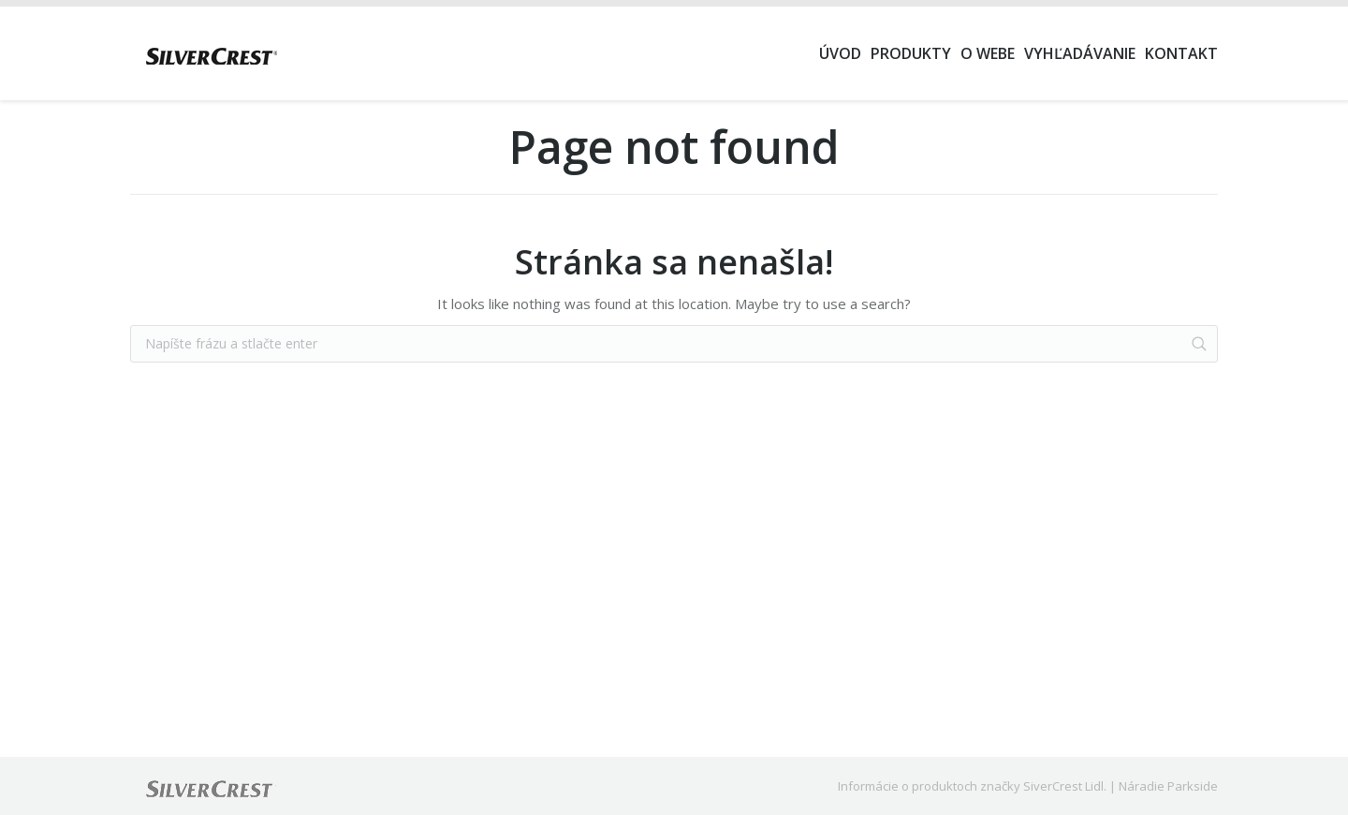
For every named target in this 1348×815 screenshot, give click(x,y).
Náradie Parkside (1168, 786)
